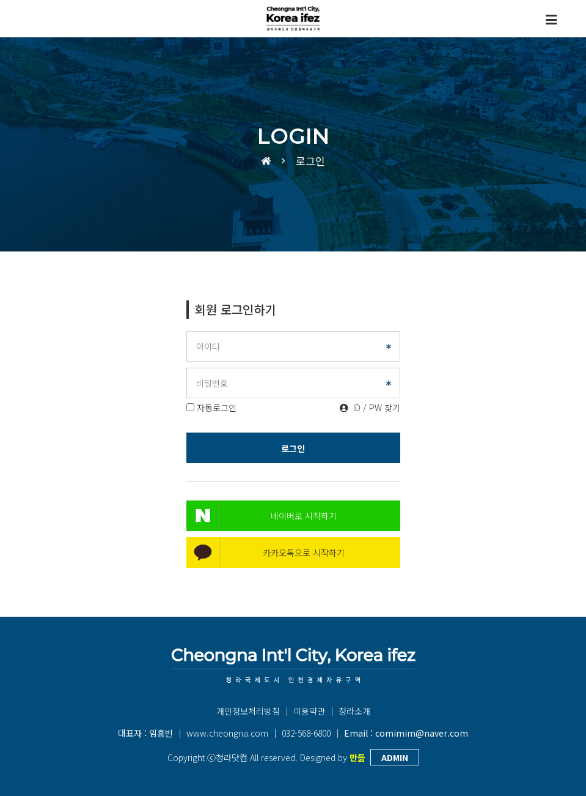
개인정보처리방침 (248, 711)
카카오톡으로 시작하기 (304, 552)
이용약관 (309, 711)
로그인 (293, 448)
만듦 (357, 757)
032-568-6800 (306, 733)
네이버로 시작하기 (304, 516)
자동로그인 (216, 407)
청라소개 (354, 711)
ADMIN (394, 757)
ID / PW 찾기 (370, 407)
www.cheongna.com (227, 733)
